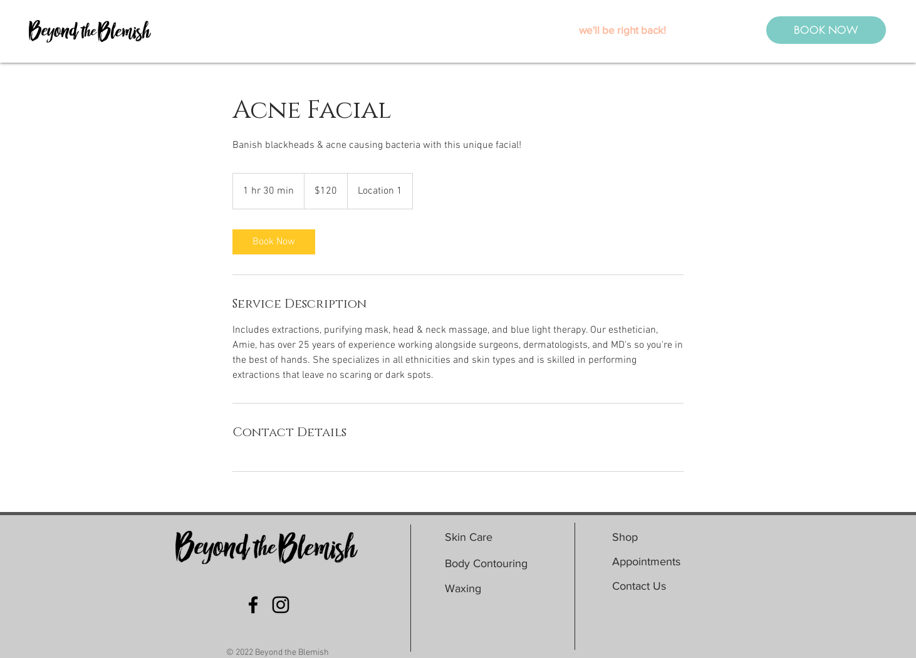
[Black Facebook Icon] (253, 604)
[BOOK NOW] (826, 30)
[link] (273, 241)
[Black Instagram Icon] (280, 604)
